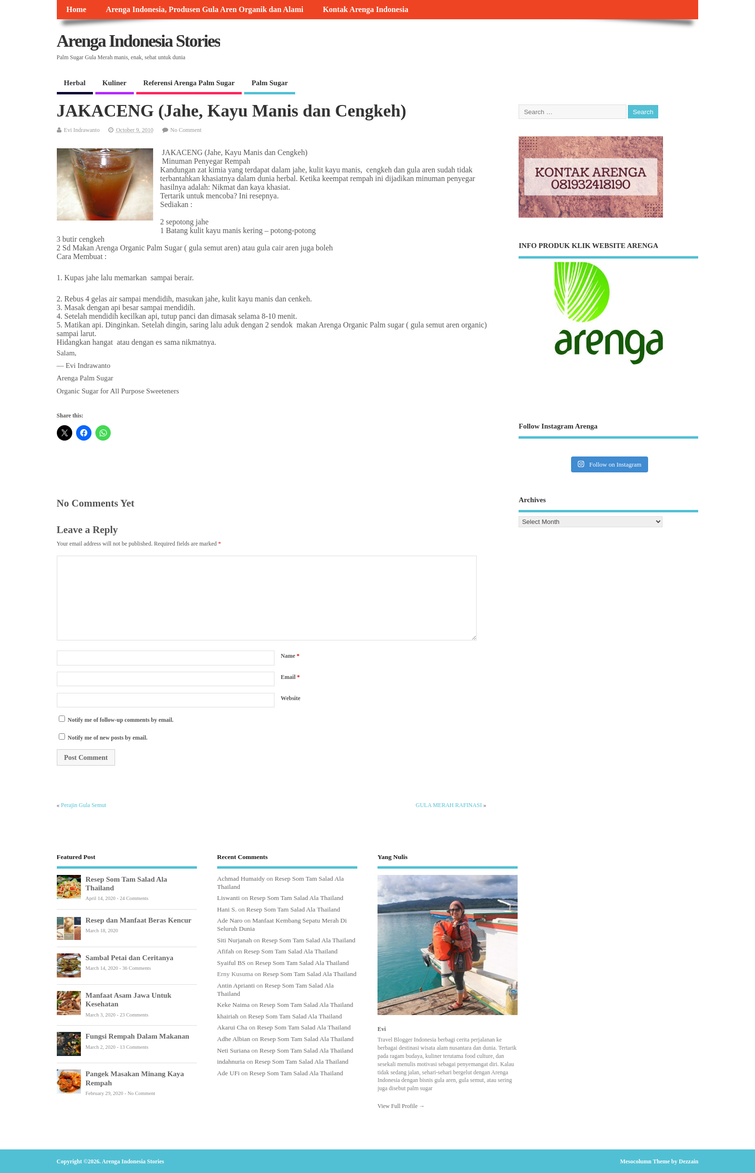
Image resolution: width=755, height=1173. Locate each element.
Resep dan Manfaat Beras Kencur (139, 920)
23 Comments (134, 1014)
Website (290, 698)
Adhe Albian (233, 1039)
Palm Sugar (269, 83)
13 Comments (134, 1047)
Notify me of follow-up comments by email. (121, 720)
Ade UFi (228, 1073)
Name (290, 655)
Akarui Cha (232, 1027)
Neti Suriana (233, 1050)
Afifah (225, 951)
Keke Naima (233, 1004)
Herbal (75, 83)
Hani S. (227, 909)
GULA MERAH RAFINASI (449, 805)
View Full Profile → (401, 1106)
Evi (382, 1029)
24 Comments (134, 898)
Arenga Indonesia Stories (138, 41)
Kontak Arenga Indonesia (365, 9)
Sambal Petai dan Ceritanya (130, 957)
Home (76, 9)
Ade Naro (230, 920)
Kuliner (115, 83)
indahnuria (231, 1061)
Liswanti (228, 897)
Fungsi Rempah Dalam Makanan (137, 1036)
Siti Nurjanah (234, 940)
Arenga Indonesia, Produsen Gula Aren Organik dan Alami (204, 9)
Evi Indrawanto (82, 130)
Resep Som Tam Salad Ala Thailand (296, 897)
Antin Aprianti (236, 985)
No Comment (186, 130)
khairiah (227, 1016)
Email (290, 677)
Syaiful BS (231, 962)
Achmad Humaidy (241, 878)
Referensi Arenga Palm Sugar (189, 83)
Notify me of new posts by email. (108, 737)
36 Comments (136, 968)
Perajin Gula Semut (83, 805)
